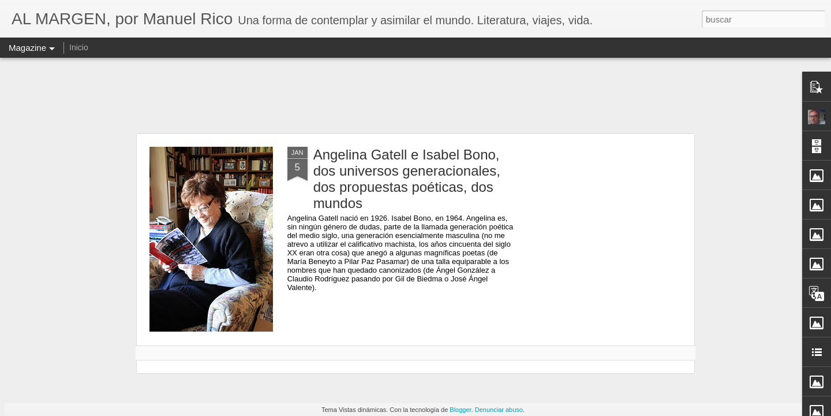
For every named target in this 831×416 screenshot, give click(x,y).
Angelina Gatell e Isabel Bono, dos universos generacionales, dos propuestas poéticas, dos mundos (406, 179)
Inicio (78, 47)
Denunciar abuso (499, 409)
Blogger (460, 409)
